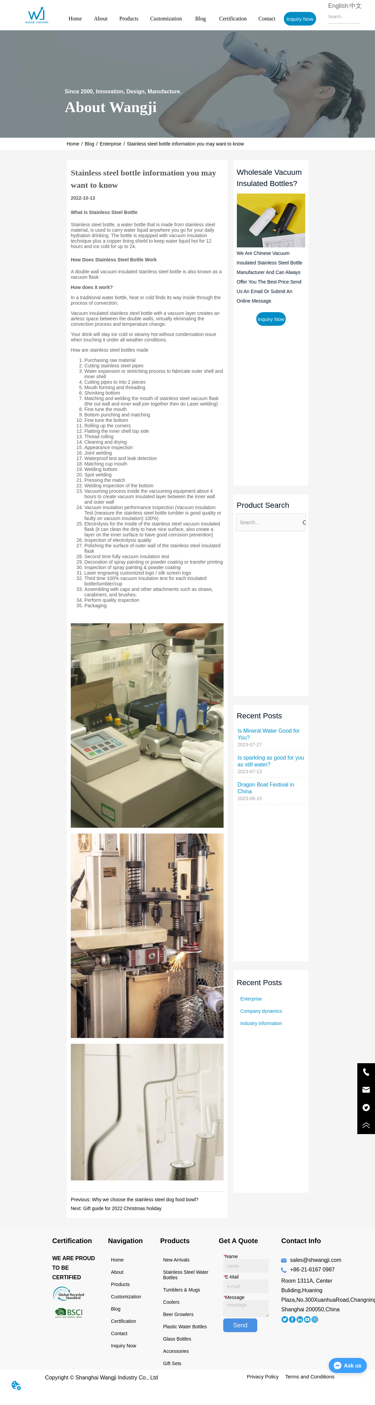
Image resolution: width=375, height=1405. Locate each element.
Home (75, 18)
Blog (200, 18)
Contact (266, 18)
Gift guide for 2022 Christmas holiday (122, 1208)
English (338, 5)
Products (128, 18)
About (101, 18)
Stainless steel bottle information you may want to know (185, 144)
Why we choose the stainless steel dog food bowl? (145, 1199)
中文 (355, 5)
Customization (166, 18)
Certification (233, 18)
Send (240, 1325)
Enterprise (110, 144)
